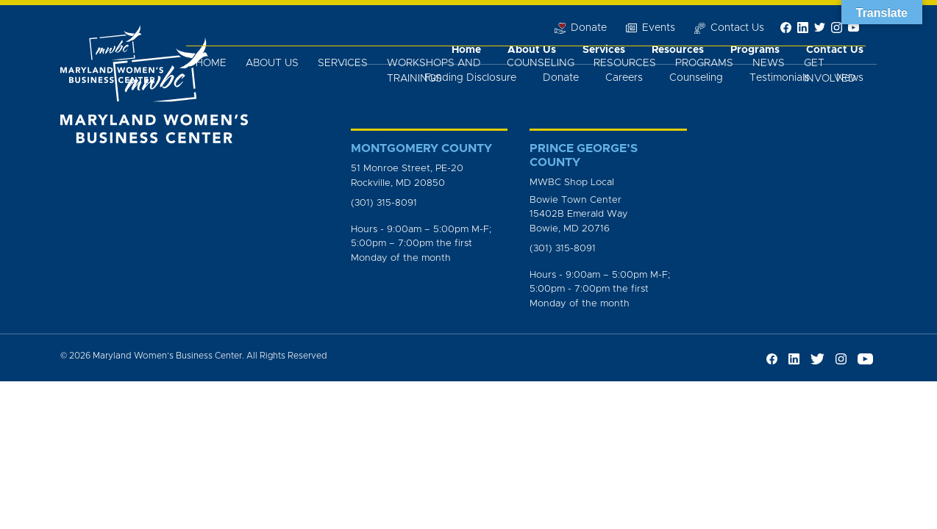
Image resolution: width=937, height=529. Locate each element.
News (768, 63)
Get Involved (830, 71)
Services (343, 63)
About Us (272, 63)
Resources (625, 63)
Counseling (540, 63)
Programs (704, 63)
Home (211, 63)
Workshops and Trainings (434, 71)
